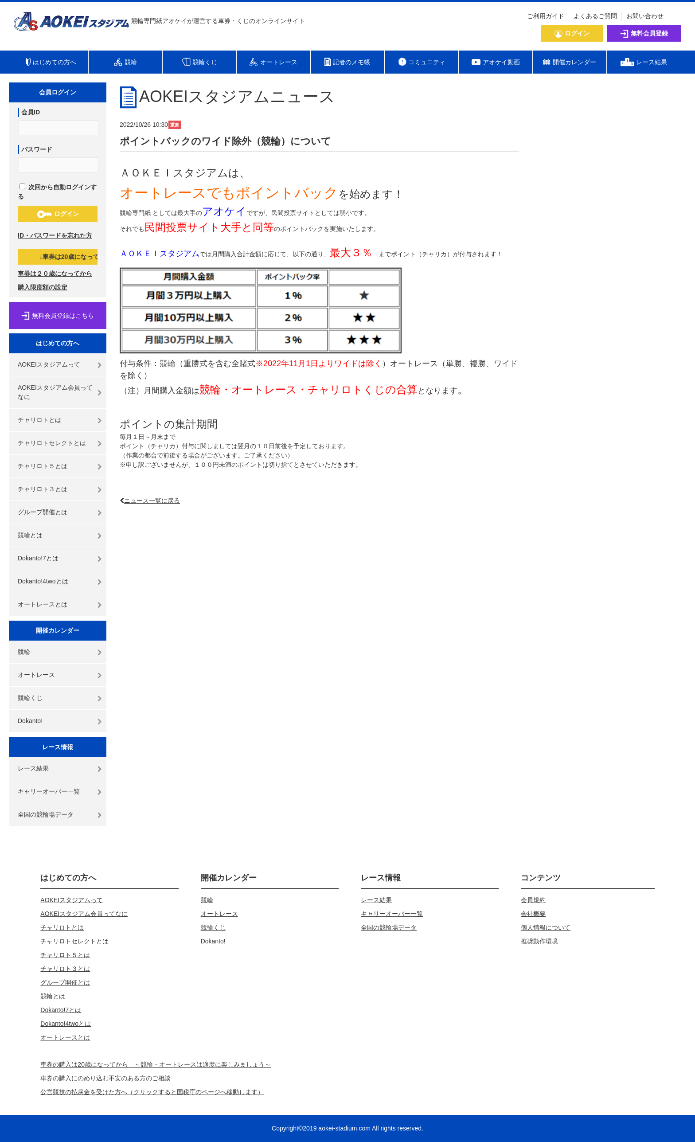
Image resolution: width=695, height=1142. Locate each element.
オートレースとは (42, 604)
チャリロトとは (39, 419)
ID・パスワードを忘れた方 (55, 235)
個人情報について (545, 927)
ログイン (58, 214)
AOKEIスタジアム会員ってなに (55, 392)
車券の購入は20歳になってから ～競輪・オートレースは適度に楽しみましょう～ (155, 1064)
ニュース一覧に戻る (152, 500)
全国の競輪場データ (46, 814)
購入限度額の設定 (42, 287)
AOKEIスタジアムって (49, 364)
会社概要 (533, 913)
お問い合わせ (645, 16)
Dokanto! (30, 720)
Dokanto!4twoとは (43, 581)
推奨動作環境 (539, 941)
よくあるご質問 (595, 16)
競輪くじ (30, 697)
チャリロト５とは (42, 465)
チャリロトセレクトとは (52, 442)
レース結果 (33, 768)
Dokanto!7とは (38, 558)
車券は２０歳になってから (55, 273)
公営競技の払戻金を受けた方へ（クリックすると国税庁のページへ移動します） (152, 1091)
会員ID (30, 112)
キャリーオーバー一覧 (49, 791)
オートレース (36, 674)
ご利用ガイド (545, 16)
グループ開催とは (42, 512)
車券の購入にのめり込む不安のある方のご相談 (105, 1078)
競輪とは (30, 535)
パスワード (36, 149)
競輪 (24, 651)
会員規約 (533, 899)
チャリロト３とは (42, 489)
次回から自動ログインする (57, 192)
